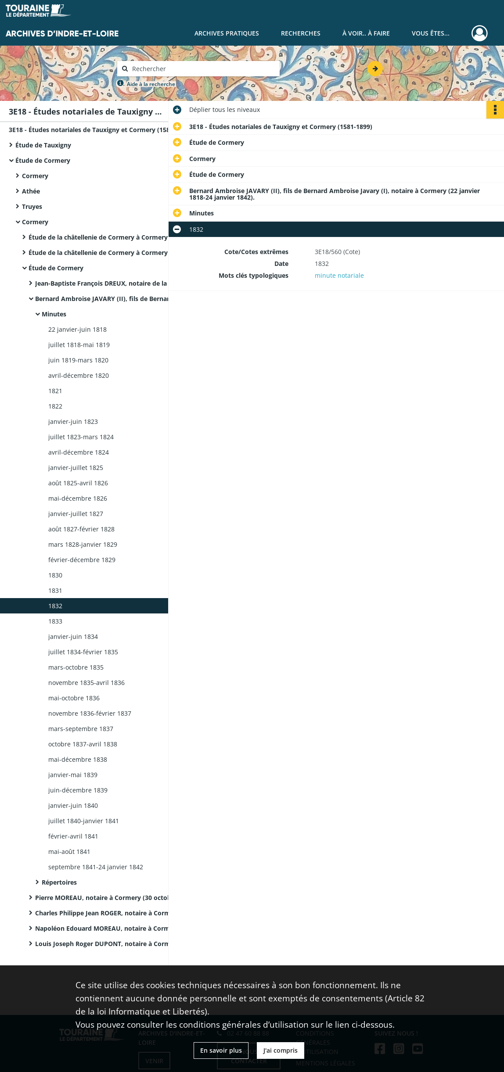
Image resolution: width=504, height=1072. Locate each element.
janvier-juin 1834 (73, 636)
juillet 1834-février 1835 (83, 652)
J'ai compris (280, 1050)
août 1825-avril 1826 (78, 483)
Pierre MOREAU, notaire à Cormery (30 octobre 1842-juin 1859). (123, 897)
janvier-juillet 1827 (75, 513)
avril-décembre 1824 (78, 452)
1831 (55, 590)
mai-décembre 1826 (77, 498)
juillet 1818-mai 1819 (79, 345)
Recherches (300, 33)
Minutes (54, 314)
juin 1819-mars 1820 (78, 360)
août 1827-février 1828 (81, 529)
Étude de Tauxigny (43, 145)
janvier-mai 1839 (72, 775)
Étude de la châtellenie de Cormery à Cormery (98, 237)
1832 (55, 606)
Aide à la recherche (151, 84)
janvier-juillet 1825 (75, 467)
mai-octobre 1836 (74, 698)
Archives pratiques (226, 33)
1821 (55, 391)
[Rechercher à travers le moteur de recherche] (203, 68)
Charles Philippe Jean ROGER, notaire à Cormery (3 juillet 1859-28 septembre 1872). (123, 913)
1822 (55, 406)
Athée (31, 191)
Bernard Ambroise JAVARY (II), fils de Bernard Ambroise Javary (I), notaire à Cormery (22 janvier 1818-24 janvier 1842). (123, 298)
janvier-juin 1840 (73, 805)
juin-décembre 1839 (78, 790)
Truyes (32, 206)
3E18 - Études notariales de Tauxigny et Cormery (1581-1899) (96, 129)
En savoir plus (221, 1050)
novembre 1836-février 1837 (89, 713)
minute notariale (339, 275)
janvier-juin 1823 (73, 421)
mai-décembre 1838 (77, 759)
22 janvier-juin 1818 (77, 329)
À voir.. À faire (366, 33)
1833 (55, 621)
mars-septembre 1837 (80, 728)
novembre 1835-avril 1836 (86, 682)
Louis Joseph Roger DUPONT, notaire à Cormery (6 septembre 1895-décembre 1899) (123, 943)
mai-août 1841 (69, 851)
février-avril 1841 (73, 836)
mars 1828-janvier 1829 (82, 544)
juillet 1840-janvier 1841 (83, 821)
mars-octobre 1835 (76, 667)
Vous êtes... (431, 33)
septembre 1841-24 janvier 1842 (95, 867)
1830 (55, 575)
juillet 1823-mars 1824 (81, 437)
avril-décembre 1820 (78, 375)
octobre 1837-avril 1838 (82, 744)
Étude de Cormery (42, 160)
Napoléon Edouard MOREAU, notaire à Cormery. (108, 928)
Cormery (35, 176)
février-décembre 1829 (81, 560)
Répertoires (59, 882)
